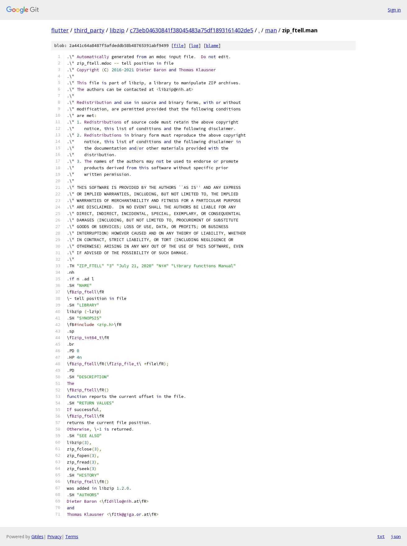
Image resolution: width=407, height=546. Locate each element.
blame (212, 45)
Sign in (394, 10)
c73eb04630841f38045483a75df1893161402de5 (191, 30)
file (179, 45)
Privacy (54, 536)
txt (381, 536)
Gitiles (37, 536)
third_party (89, 30)
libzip (117, 30)
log (195, 45)
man (271, 30)
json (396, 536)
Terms (71, 536)
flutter (60, 30)
